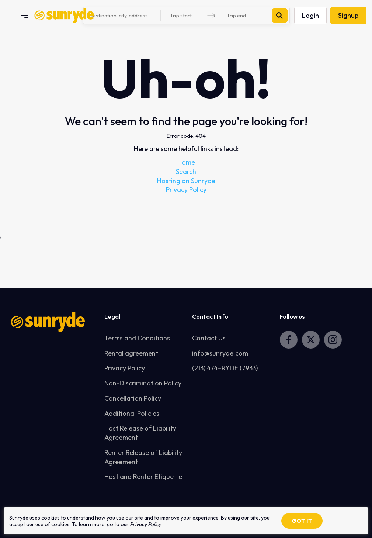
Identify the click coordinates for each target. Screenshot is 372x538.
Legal (112, 316)
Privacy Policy (186, 189)
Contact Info (210, 316)
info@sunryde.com (220, 353)
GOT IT (302, 520)
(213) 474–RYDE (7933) (225, 368)
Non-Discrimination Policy (142, 383)
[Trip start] (188, 15)
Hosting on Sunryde (186, 181)
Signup (348, 15)
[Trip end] (245, 15)
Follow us (292, 316)
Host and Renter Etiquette (143, 476)
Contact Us (209, 338)
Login (310, 15)
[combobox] (122, 15)
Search (186, 171)
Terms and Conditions (137, 338)
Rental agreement (131, 353)
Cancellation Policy (132, 398)
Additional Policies (131, 413)
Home (186, 162)
